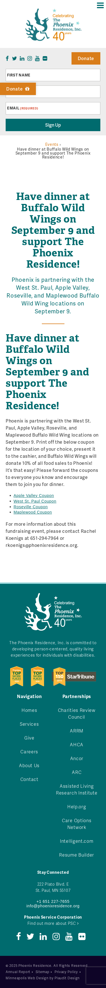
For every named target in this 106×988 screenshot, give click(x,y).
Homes (29, 710)
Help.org (76, 806)
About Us (29, 765)
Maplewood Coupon (33, 512)
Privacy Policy (66, 971)
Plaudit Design (67, 978)
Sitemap (42, 971)
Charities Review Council (77, 713)
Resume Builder (76, 854)
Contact (29, 779)
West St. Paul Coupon (35, 501)
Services (29, 724)
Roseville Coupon (31, 507)
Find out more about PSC (53, 923)
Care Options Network (76, 823)
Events (52, 144)
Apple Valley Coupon (34, 495)
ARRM (76, 730)
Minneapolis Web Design (27, 978)
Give (29, 737)
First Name (19, 75)
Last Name (18, 91)
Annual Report (18, 971)
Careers (29, 751)
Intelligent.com (77, 841)
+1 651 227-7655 (53, 901)
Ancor (77, 758)
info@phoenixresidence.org (52, 906)
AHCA (76, 744)
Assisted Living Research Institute (77, 789)
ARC (76, 772)
